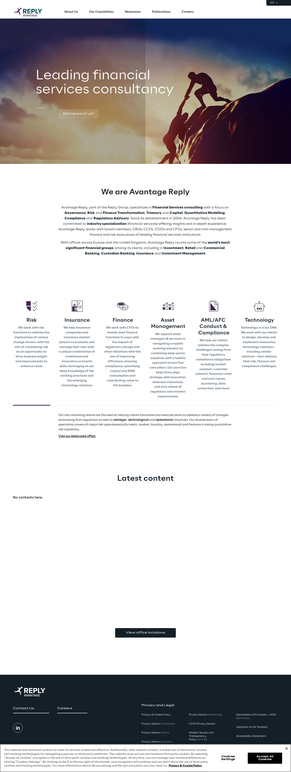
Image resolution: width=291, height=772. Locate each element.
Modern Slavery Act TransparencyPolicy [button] (201, 736)
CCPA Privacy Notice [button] (202, 724)
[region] (145, 758)
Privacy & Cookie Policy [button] (156, 714)
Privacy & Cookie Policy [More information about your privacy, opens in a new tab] (185, 765)
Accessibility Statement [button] (251, 736)
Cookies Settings (228, 758)
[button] (78, 114)
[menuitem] (71, 12)
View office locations (145, 632)
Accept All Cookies (264, 758)
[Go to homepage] (32, 12)
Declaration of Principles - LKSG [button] (256, 716)
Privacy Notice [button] (158, 724)
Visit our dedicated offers (76, 436)
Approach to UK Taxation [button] (252, 727)
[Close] (286, 748)
